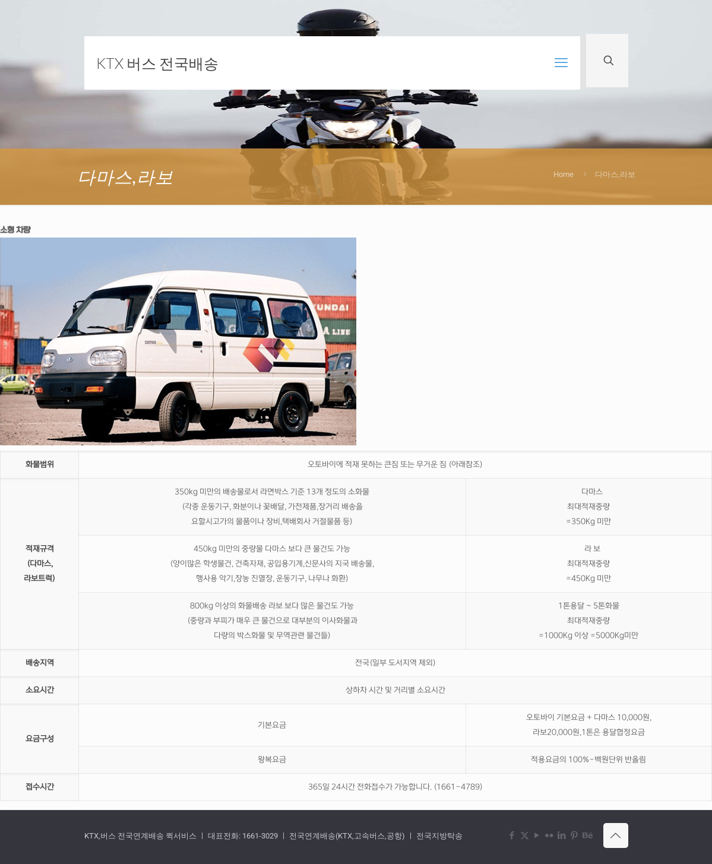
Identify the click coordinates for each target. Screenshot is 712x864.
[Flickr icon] (549, 835)
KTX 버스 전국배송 (157, 63)
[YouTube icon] (537, 835)
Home (563, 174)
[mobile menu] (561, 63)
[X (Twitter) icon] (524, 835)
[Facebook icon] (512, 835)
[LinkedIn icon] (562, 835)
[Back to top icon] (615, 835)
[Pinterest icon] (574, 835)
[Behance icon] (587, 835)
